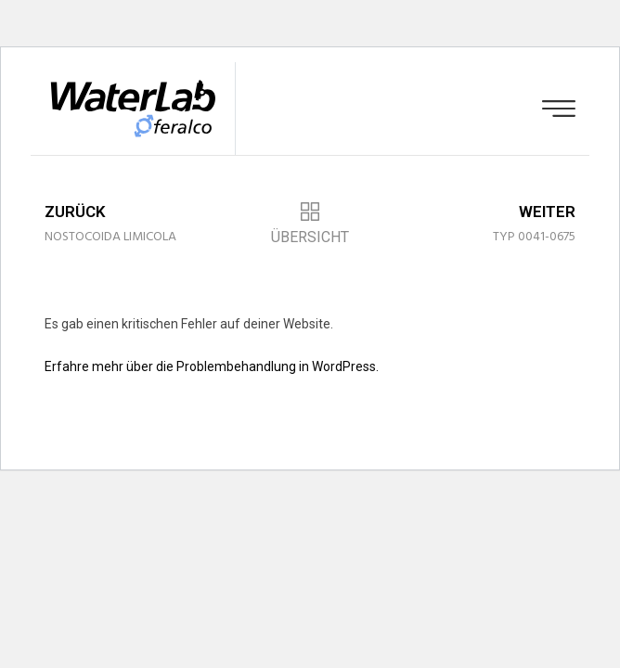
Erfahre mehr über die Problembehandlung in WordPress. (212, 366)
